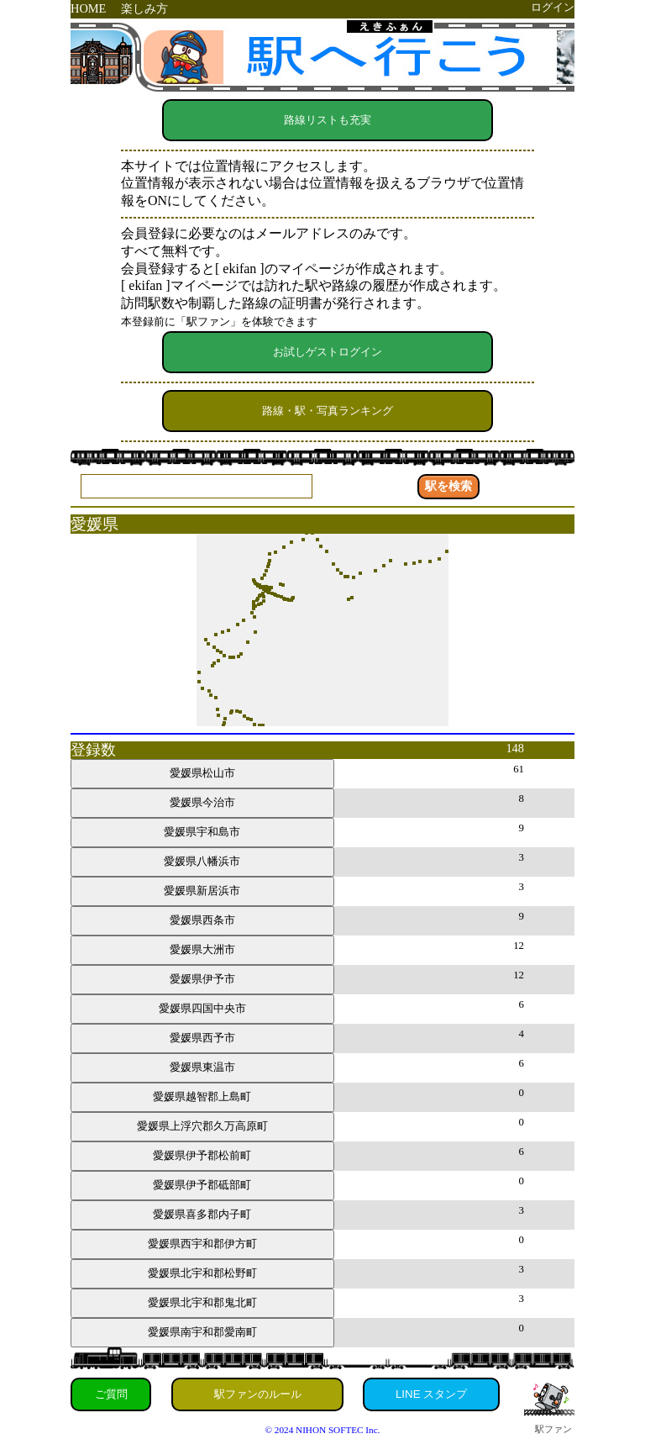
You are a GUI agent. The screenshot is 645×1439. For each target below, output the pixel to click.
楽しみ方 (144, 8)
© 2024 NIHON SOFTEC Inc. (322, 1430)
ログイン (552, 7)
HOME (88, 8)
